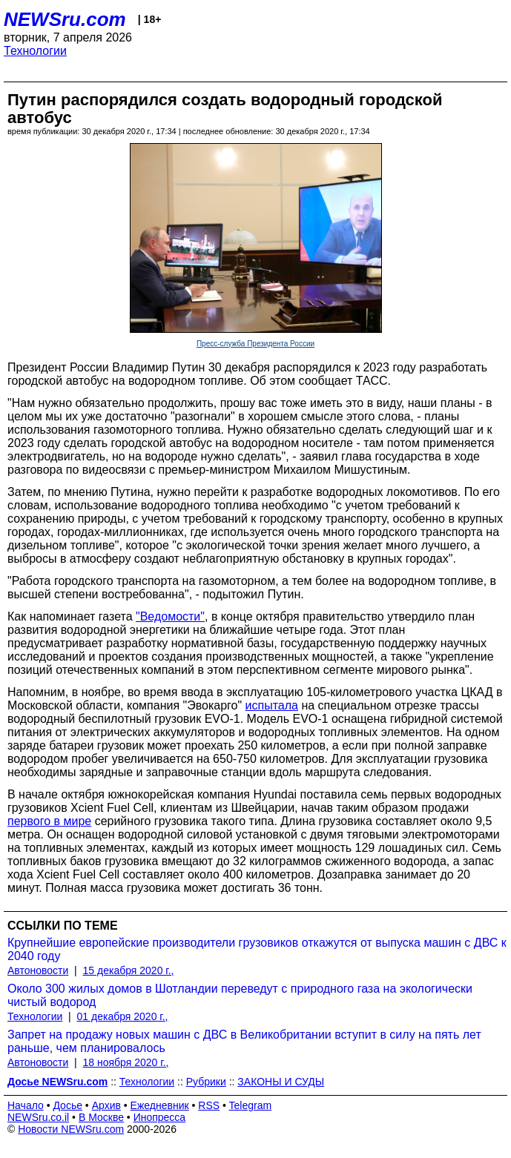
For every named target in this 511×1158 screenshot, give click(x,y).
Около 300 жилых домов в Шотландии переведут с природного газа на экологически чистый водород (239, 995)
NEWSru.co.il (38, 1117)
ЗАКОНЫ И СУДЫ (280, 1082)
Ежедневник (160, 1105)
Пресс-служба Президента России (255, 344)
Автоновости (37, 970)
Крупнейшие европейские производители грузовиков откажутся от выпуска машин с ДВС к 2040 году (257, 949)
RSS (209, 1105)
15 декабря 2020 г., (128, 970)
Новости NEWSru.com (71, 1129)
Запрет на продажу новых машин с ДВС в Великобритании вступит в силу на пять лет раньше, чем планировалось (244, 1041)
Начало (25, 1105)
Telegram (250, 1105)
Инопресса (159, 1117)
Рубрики (206, 1082)
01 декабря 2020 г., (122, 1016)
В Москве (101, 1117)
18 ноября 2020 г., (126, 1062)
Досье (67, 1105)
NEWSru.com (65, 19)
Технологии (35, 50)
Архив (106, 1105)
